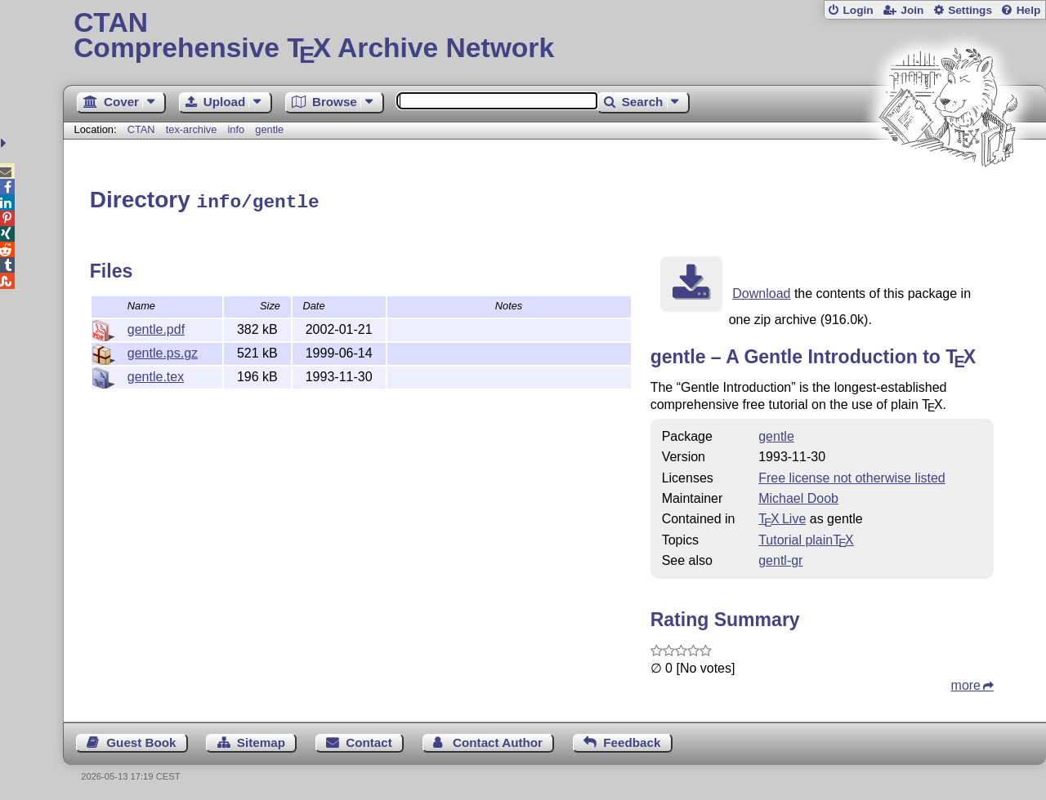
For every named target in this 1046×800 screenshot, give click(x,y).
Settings (970, 10)
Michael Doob (798, 496)
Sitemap (261, 740)
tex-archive (191, 129)
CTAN (141, 129)
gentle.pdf (156, 327)
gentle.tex (155, 374)
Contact (369, 740)
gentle (269, 129)
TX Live (782, 516)
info (235, 129)
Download (761, 291)
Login (858, 10)
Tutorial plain (806, 537)
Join (912, 10)
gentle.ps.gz (162, 351)
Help (1029, 10)
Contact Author (498, 740)
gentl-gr (780, 558)
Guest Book (141, 740)
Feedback (631, 740)
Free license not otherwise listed (851, 475)
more (966, 683)
